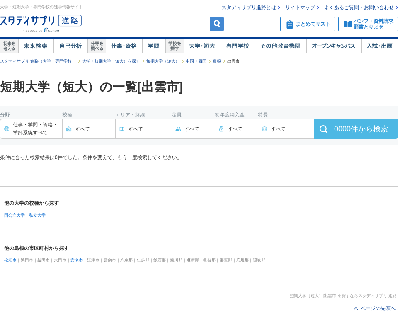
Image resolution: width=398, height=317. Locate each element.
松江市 (10, 260)
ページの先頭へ (378, 308)
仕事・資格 (124, 46)
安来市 (76, 260)
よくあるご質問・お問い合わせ (359, 7)
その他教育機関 (280, 46)
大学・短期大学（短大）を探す (111, 61)
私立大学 (37, 215)
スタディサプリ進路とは (248, 7)
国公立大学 (14, 215)
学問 (153, 46)
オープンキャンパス (333, 46)
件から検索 (361, 129)
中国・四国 (196, 61)
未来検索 (35, 46)
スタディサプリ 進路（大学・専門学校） (38, 61)
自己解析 (70, 46)
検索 (217, 24)
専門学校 (238, 46)
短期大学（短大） (163, 61)
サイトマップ (300, 7)
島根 (217, 61)
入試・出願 (379, 46)
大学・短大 (202, 46)
